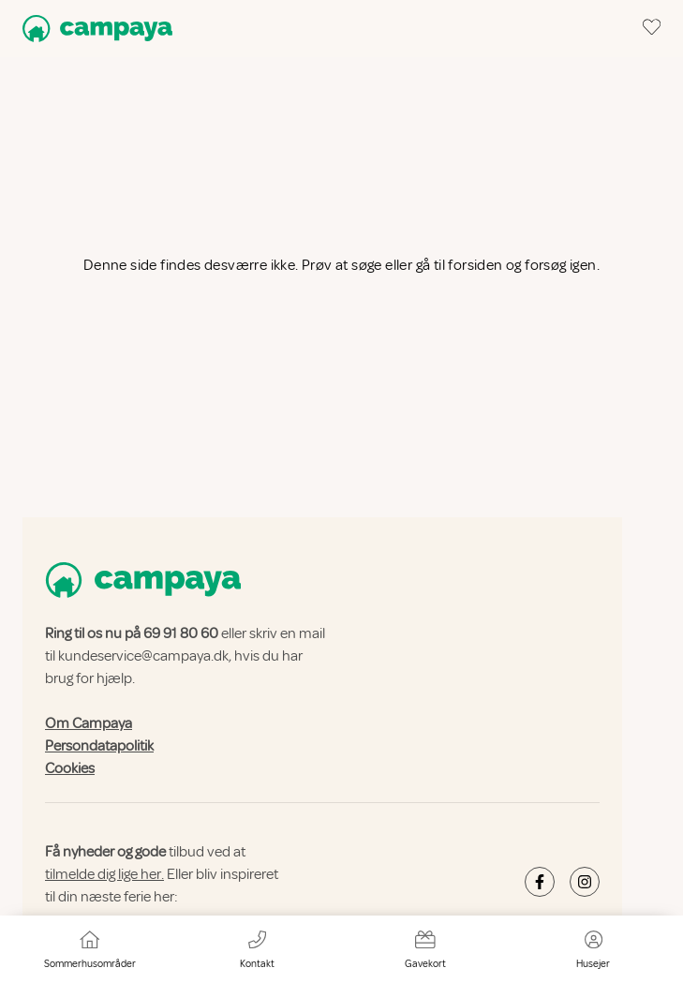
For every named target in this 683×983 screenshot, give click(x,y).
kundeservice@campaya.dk (143, 656)
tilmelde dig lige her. (104, 874)
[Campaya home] (93, 28)
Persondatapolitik (99, 746)
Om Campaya (88, 723)
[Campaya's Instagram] (585, 882)
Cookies (70, 768)
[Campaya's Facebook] (540, 882)
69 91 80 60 (180, 633)
